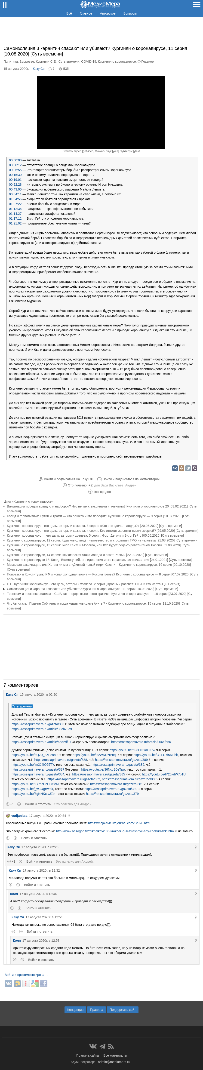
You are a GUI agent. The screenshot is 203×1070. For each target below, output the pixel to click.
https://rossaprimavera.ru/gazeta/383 (128, 779)
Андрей (130, 485)
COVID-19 (88, 61)
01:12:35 (15, 209)
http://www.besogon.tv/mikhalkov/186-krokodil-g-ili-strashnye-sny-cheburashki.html (115, 831)
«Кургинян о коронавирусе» (33, 501)
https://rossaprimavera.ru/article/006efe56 (141, 742)
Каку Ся (39, 69)
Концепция (75, 1010)
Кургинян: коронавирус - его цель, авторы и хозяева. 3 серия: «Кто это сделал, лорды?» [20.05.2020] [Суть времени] (94, 526)
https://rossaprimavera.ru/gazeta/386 (118, 764)
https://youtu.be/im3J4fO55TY (33, 764)
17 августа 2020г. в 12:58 (40, 940)
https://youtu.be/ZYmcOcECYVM (35, 784)
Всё (69, 13)
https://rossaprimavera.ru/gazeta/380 (111, 789)
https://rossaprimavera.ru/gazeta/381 (116, 784)
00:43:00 (15, 189)
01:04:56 (15, 199)
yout (115, 151)
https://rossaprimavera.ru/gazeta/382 (73, 779)
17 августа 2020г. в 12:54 (43, 917)
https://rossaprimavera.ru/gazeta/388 (60, 760)
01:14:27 (15, 213)
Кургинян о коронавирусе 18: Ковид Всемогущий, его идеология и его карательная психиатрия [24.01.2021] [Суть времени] (99, 560)
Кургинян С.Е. (46, 61)
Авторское (108, 13)
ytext (137, 151)
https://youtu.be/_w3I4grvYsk (32, 789)
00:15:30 (15, 175)
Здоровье (27, 61)
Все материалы (115, 1055)
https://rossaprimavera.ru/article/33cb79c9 (42, 729)
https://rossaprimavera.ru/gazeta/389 (38, 724)
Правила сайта (87, 1055)
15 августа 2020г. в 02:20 (38, 694)
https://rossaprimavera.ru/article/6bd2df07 (41, 742)
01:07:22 (15, 204)
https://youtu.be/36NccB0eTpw (103, 769)
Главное (86, 13)
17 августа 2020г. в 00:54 (47, 816)
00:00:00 (15, 160)
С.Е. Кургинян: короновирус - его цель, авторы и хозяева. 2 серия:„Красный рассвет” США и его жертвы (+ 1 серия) (93, 584)
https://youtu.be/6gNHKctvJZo (33, 794)
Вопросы (130, 13)
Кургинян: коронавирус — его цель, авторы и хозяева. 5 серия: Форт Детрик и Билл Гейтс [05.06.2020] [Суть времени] (95, 535)
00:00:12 (15, 165)
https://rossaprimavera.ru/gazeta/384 (38, 774)
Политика (10, 61)
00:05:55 (15, 170)
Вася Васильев (112, 485)
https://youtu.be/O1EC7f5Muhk (156, 755)
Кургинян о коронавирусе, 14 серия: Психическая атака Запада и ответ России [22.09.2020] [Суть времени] (87, 555)
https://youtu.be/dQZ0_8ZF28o (34, 755)
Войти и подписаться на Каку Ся (68, 479)
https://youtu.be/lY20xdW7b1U (164, 774)
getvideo (88, 151)
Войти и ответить (38, 804)
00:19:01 (15, 179)
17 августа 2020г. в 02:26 (39, 847)
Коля (14, 894)
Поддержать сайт (123, 1010)
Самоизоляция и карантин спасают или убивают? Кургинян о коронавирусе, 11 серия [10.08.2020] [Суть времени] (92, 589)
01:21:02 (15, 223)
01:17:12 (15, 218)
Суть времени (69, 61)
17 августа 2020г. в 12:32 (41, 870)
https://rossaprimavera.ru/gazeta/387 (38, 769)
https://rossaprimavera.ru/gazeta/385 (98, 774)
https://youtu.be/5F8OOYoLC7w (132, 750)
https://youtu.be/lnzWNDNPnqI (95, 755)
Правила (96, 1010)
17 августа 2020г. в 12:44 (38, 894)
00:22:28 (15, 184)
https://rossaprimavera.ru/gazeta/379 (112, 794)
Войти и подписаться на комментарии (131, 479)
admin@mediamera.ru (114, 1062)
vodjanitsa (16, 816)
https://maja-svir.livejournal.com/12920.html (119, 823)
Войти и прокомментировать (26, 975)
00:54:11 (15, 194)
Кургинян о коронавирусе (117, 61)
